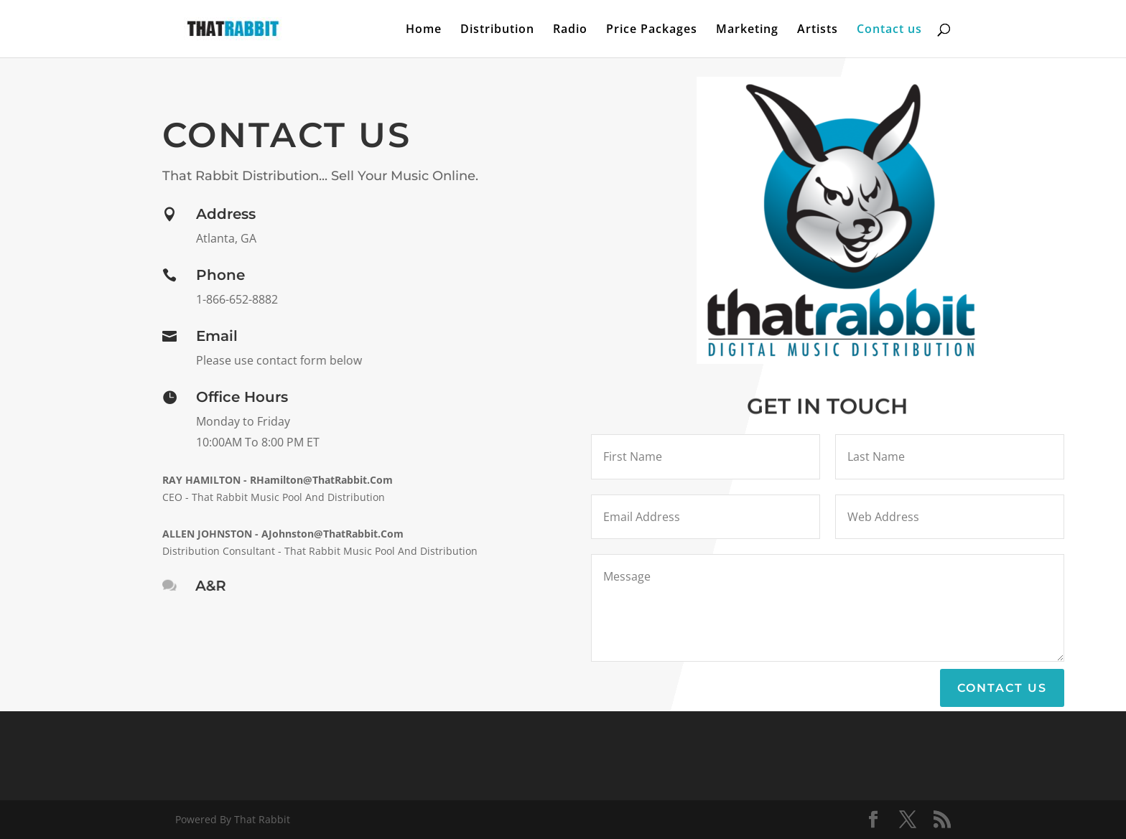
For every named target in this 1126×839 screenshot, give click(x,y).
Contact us (889, 30)
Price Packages (651, 30)
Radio (570, 30)
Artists (817, 30)
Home (424, 30)
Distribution (497, 30)
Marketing (747, 30)
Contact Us (1002, 688)
